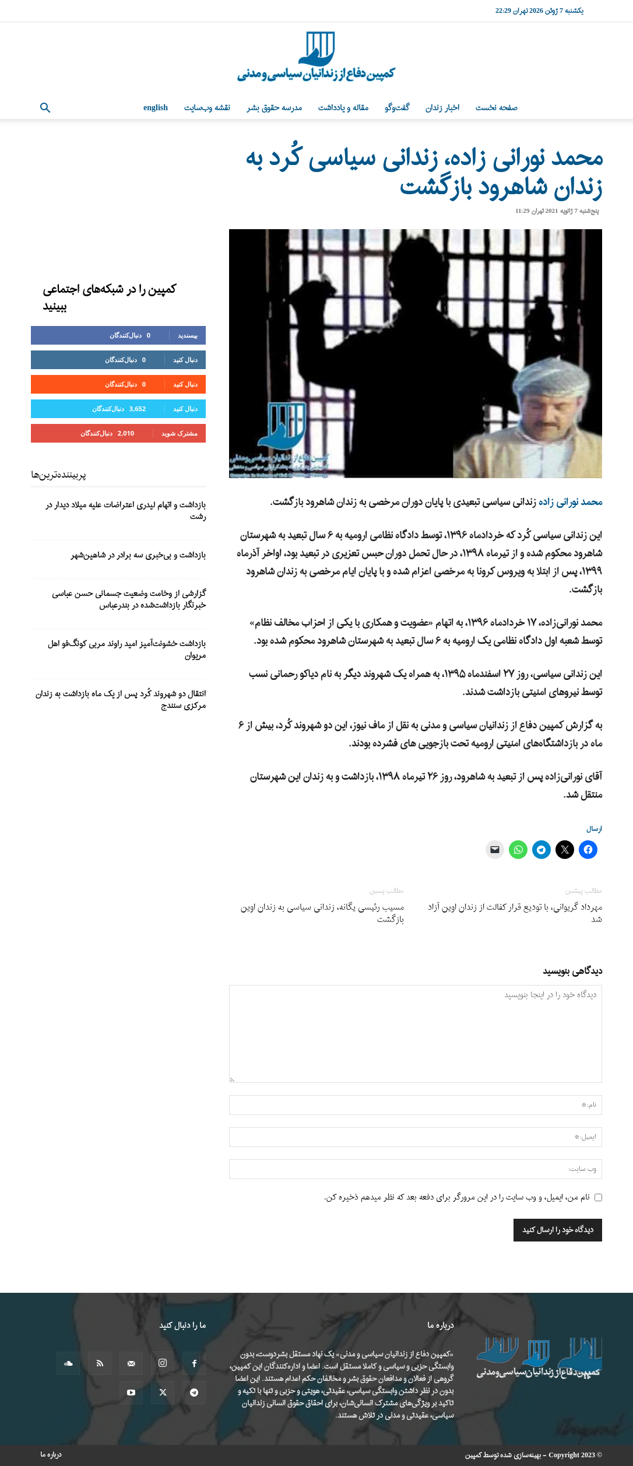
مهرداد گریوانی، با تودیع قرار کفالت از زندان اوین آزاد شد (515, 914)
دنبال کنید (185, 359)
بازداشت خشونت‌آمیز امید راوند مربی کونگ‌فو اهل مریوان (127, 650)
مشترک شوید (179, 433)
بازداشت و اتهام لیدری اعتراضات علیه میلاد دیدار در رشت (125, 511)
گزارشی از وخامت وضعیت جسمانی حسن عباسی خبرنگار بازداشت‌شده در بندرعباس (129, 600)
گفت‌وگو (397, 108)
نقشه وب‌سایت (207, 108)
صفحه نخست (497, 108)
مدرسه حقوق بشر (274, 108)
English (155, 108)
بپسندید (188, 335)
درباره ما (51, 1455)
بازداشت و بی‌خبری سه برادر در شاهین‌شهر (138, 555)
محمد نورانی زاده (570, 502)
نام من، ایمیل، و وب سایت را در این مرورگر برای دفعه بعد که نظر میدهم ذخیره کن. (457, 1197)
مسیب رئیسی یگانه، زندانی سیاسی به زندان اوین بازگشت (322, 914)
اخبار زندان (442, 108)
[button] (45, 109)
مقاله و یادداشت (343, 108)
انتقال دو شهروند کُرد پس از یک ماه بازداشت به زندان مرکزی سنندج (121, 700)
